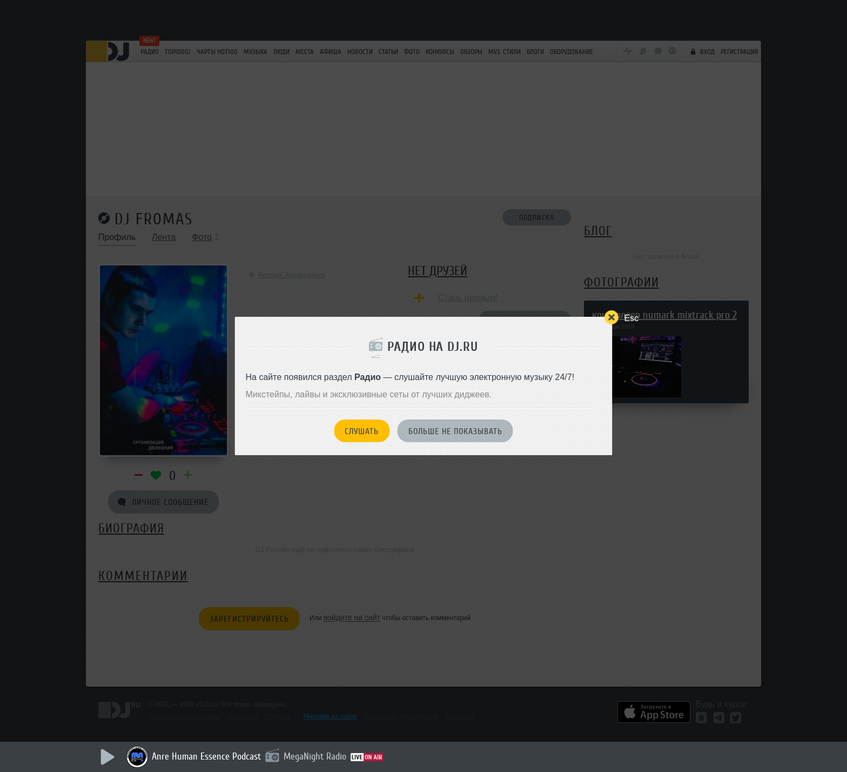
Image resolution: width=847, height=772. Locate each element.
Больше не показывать (455, 431)
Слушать (362, 431)
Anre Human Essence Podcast (206, 756)
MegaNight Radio (315, 756)
